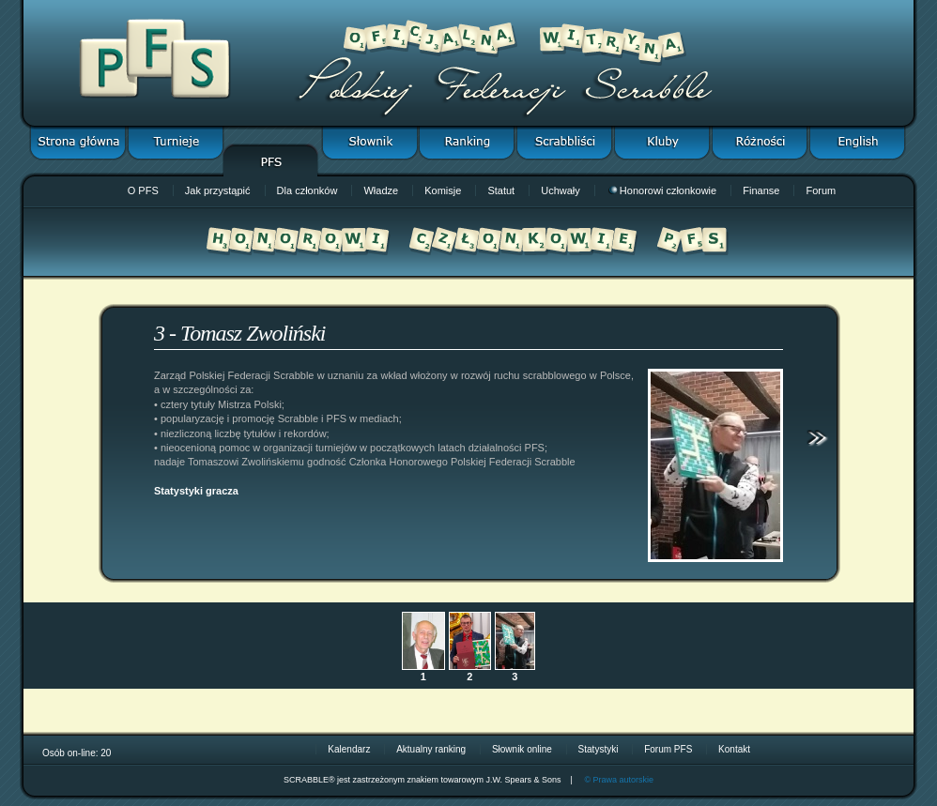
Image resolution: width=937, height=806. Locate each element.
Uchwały (560, 190)
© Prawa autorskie (618, 779)
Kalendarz (349, 749)
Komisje (442, 190)
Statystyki (598, 749)
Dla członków (307, 190)
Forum (821, 190)
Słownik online (522, 749)
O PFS (143, 190)
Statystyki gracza (196, 490)
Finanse (761, 190)
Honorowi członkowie (662, 190)
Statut (501, 190)
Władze (380, 190)
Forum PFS (668, 749)
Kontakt (734, 749)
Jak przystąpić (218, 190)
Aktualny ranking (431, 749)
